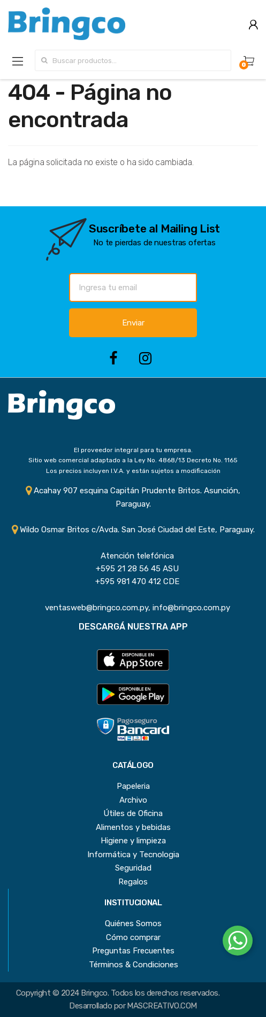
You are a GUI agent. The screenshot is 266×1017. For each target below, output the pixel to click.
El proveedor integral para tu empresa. (133, 450)
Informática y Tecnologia (133, 854)
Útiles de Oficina (133, 813)
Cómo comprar (133, 937)
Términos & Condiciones (133, 964)
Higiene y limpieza (133, 840)
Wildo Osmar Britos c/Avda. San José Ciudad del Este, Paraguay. (133, 529)
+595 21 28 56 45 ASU (133, 568)
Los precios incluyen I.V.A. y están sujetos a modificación (133, 471)
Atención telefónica (133, 556)
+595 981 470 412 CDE (133, 581)
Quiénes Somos (133, 923)
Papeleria (133, 786)
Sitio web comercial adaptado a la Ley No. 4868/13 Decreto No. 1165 (133, 460)
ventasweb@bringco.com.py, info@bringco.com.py (133, 607)
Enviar (133, 323)
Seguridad (133, 868)
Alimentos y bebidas (133, 827)
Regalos (133, 882)
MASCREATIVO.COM (161, 1006)
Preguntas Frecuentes (133, 951)
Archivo (133, 800)
